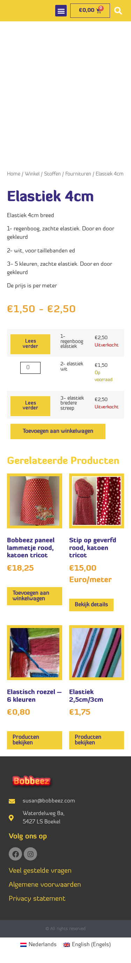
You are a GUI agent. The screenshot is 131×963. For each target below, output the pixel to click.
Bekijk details (91, 605)
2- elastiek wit (71, 367)
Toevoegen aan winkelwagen (58, 431)
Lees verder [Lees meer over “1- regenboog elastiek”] (30, 344)
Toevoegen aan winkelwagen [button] (31, 596)
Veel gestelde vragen (40, 871)
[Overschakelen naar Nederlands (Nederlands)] (38, 945)
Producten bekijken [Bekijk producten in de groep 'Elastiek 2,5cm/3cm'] (88, 740)
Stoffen (52, 174)
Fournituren (78, 174)
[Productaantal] (30, 368)
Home (13, 174)
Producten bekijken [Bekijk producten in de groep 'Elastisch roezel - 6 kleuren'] (26, 740)
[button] (61, 10)
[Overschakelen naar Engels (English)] (87, 945)
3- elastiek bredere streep (72, 403)
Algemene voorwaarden (45, 885)
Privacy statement (37, 899)
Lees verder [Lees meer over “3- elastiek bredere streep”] (30, 406)
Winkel (32, 174)
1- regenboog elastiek (71, 341)
